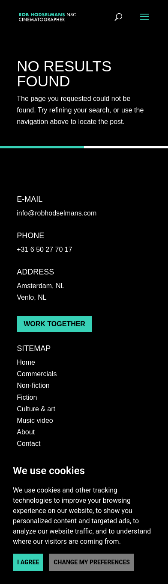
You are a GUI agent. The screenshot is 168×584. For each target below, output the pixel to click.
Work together (54, 323)
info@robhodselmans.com (56, 213)
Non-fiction (33, 385)
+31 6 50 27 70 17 (44, 249)
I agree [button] (28, 562)
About (26, 432)
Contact (28, 443)
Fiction (27, 397)
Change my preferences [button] (92, 562)
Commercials (37, 374)
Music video (35, 420)
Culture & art (36, 409)
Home (26, 362)
